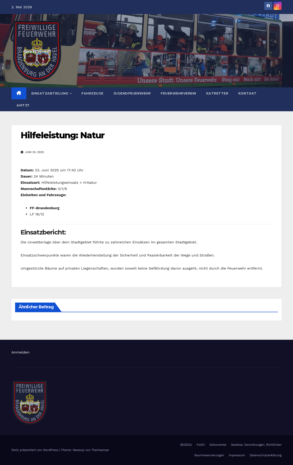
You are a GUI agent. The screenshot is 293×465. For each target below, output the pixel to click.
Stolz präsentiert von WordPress (35, 450)
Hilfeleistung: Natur (62, 135)
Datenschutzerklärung (266, 455)
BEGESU (186, 444)
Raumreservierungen (209, 455)
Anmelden (20, 352)
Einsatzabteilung (50, 93)
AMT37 (23, 105)
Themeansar (100, 450)
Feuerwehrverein (178, 93)
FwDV (201, 444)
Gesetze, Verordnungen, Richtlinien (256, 444)
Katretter (217, 93)
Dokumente (217, 444)
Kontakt (247, 93)
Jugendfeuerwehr (132, 93)
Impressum (237, 455)
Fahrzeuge (92, 93)
